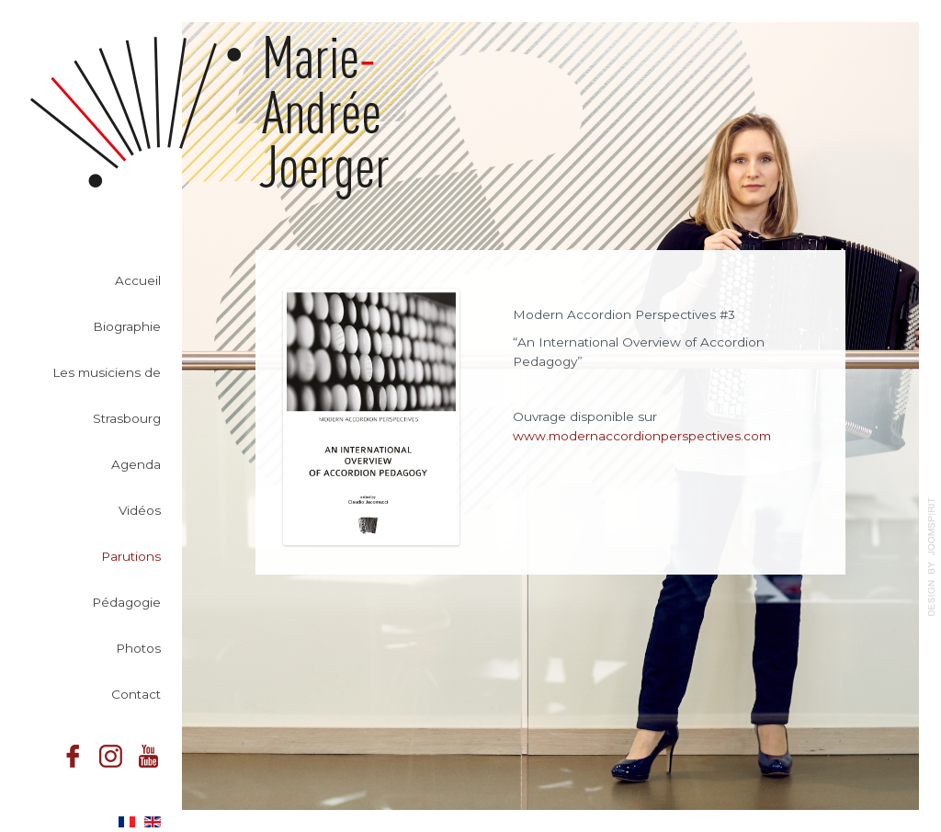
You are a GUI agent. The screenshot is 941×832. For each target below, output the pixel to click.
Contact (136, 694)
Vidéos (140, 510)
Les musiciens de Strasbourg (106, 395)
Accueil (138, 280)
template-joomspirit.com (931, 557)
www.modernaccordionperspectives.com (642, 435)
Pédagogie (126, 602)
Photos (138, 648)
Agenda (136, 464)
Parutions (131, 556)
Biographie (127, 326)
